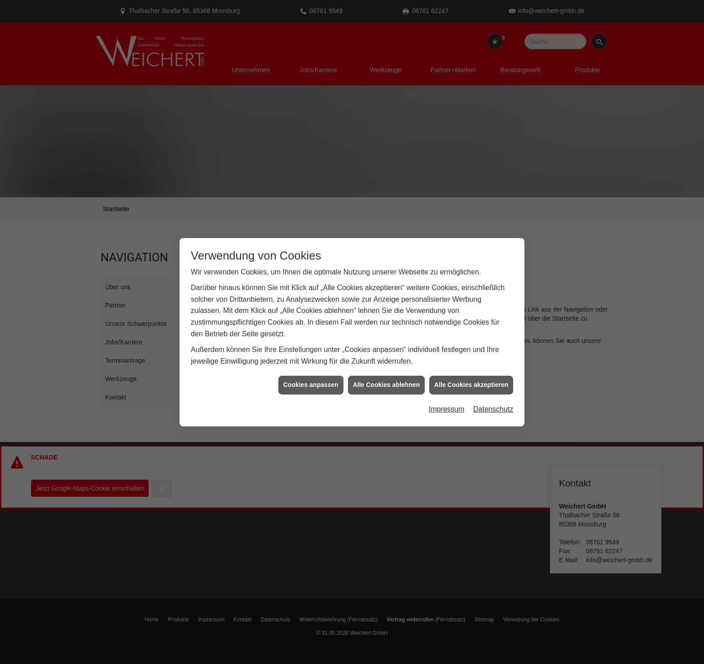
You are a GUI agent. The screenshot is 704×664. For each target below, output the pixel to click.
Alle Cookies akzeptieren (471, 375)
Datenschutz (493, 400)
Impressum (446, 400)
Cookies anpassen (311, 375)
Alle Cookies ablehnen (386, 375)
